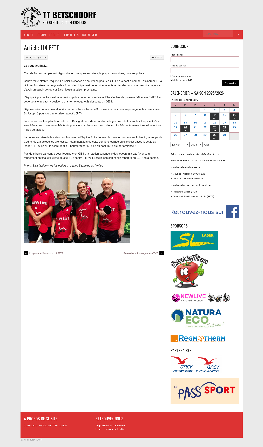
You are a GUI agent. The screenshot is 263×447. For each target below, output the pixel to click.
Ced (44, 57)
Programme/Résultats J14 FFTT (43, 253)
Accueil (29, 34)
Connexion (231, 83)
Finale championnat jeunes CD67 (144, 253)
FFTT (160, 57)
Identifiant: (177, 54)
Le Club (54, 34)
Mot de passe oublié (181, 80)
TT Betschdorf (70, 15)
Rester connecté (182, 76)
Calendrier (89, 34)
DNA (153, 57)
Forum (41, 34)
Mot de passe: (178, 65)
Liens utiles (71, 34)
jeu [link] (114, 121)
